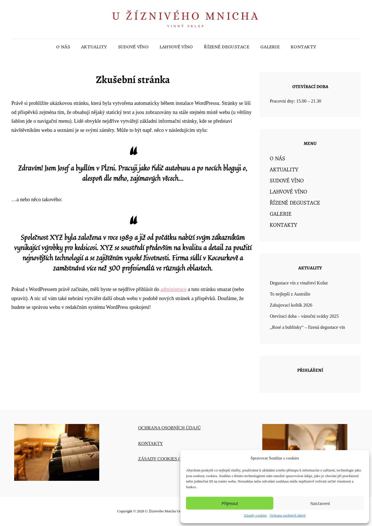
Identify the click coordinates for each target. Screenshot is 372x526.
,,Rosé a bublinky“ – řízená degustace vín (307, 327)
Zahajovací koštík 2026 (291, 305)
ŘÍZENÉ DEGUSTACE (226, 46)
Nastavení (320, 503)
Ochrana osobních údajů (287, 515)
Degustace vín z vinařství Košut (298, 282)
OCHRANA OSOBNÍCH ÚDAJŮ (169, 427)
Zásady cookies (255, 515)
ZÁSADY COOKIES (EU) (162, 458)
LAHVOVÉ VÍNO (176, 46)
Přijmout (229, 503)
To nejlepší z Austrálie (290, 294)
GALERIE (270, 46)
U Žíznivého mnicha (186, 16)
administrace (173, 289)
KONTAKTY (303, 46)
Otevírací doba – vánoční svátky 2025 (304, 316)
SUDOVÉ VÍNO (133, 46)
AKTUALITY (94, 46)
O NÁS (63, 46)
